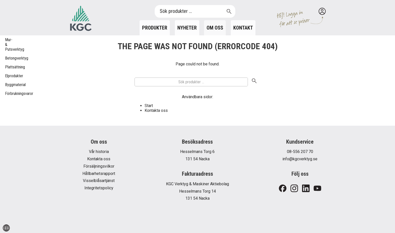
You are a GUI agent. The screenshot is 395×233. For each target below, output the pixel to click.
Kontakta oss (156, 110)
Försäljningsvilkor (98, 166)
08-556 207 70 (300, 151)
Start (149, 105)
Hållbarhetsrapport (98, 173)
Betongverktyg (7, 58)
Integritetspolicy (98, 188)
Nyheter (187, 28)
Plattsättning (7, 67)
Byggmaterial (7, 84)
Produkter (154, 28)
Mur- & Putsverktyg (7, 44)
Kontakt (243, 28)
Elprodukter (7, 75)
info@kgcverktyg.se (299, 159)
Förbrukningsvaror (7, 93)
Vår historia (99, 151)
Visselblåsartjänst (99, 180)
